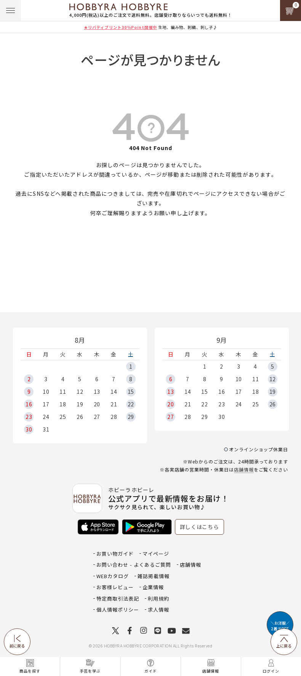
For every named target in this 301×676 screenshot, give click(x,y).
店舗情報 (244, 469)
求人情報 (158, 609)
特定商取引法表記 (117, 598)
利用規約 (158, 598)
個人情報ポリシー (117, 609)
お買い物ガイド (115, 553)
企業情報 (153, 587)
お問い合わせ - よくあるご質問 (133, 564)
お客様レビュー (115, 587)
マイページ (155, 553)
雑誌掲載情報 (154, 576)
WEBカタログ (112, 576)
